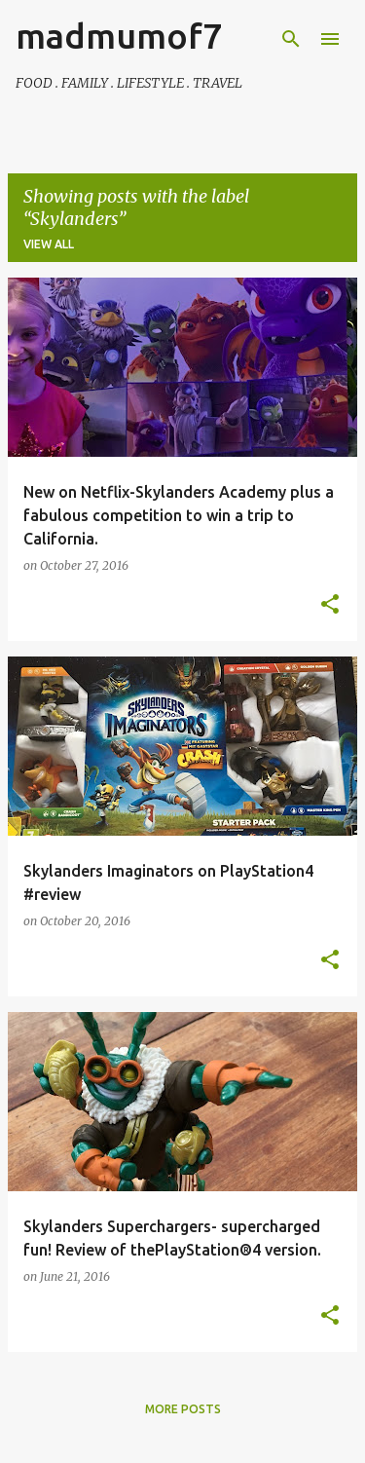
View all (48, 244)
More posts (183, 1409)
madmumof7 (119, 36)
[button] (330, 605)
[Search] (291, 39)
